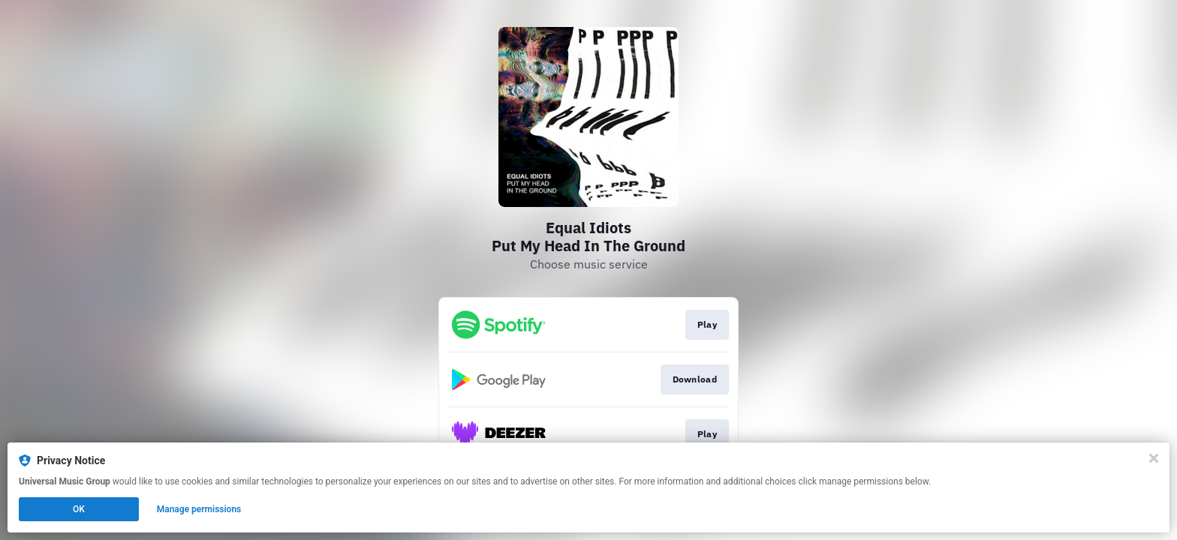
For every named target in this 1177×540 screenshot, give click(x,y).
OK (79, 509)
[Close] (1154, 458)
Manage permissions (199, 509)
